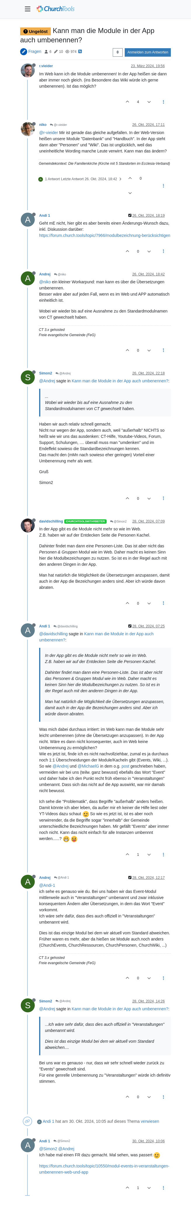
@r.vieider (58, 124)
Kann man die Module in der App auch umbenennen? (120, 381)
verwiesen (150, 1121)
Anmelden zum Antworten (147, 52)
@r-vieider (48, 132)
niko (42, 125)
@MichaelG (88, 766)
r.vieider (46, 66)
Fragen (34, 51)
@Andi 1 (61, 877)
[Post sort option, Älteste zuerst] (117, 52)
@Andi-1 (47, 885)
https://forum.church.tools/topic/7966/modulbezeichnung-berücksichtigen (104, 235)
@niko (60, 274)
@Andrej (63, 373)
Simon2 (45, 373)
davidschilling (51, 521)
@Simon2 (118, 521)
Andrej (45, 274)
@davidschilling (65, 626)
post (125, 766)
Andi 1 (44, 216)
